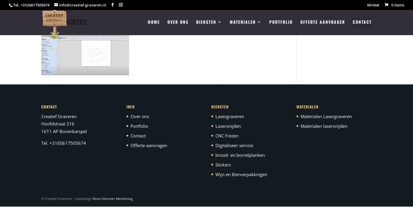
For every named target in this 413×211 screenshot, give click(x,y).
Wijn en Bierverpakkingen (241, 174)
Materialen (243, 22)
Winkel (373, 5)
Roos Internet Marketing (113, 198)
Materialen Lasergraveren (326, 116)
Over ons (177, 22)
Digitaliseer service (234, 145)
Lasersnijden (228, 126)
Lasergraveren (229, 116)
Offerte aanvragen (322, 22)
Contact (362, 22)
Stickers (223, 165)
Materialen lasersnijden (324, 126)
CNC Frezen (227, 136)
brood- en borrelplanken (240, 155)
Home (154, 22)
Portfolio (281, 22)
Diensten (206, 22)
